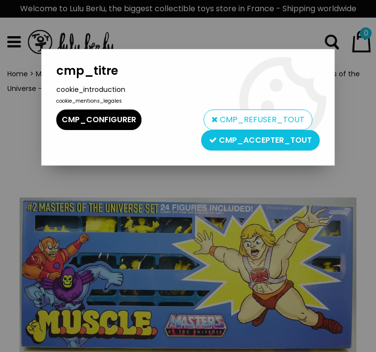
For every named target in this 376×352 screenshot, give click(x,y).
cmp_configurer (99, 119)
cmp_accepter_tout (260, 140)
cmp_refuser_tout (258, 119)
